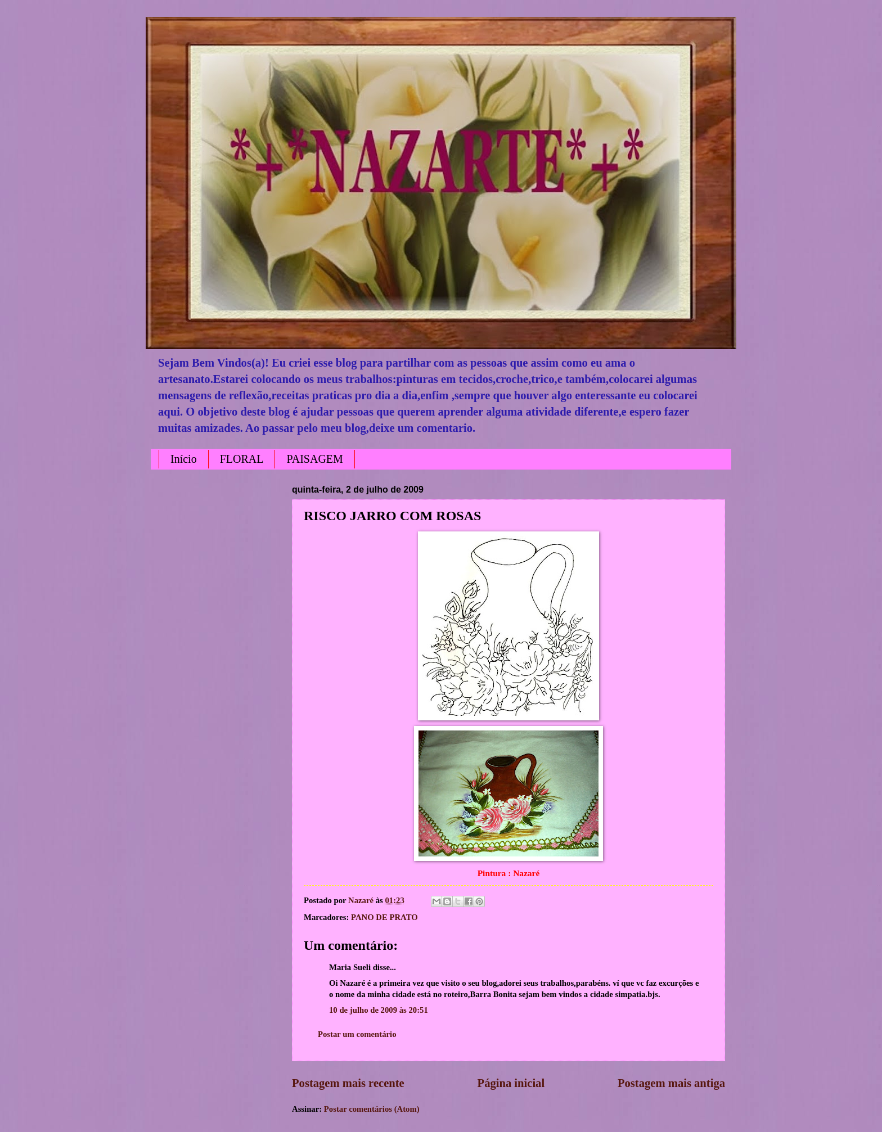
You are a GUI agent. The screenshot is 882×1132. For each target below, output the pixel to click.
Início (183, 459)
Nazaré (362, 900)
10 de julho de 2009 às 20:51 (378, 1009)
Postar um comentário (357, 1034)
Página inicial (511, 1083)
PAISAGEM (314, 459)
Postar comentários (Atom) (372, 1108)
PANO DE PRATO (384, 917)
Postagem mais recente (348, 1083)
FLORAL (242, 459)
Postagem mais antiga (671, 1083)
